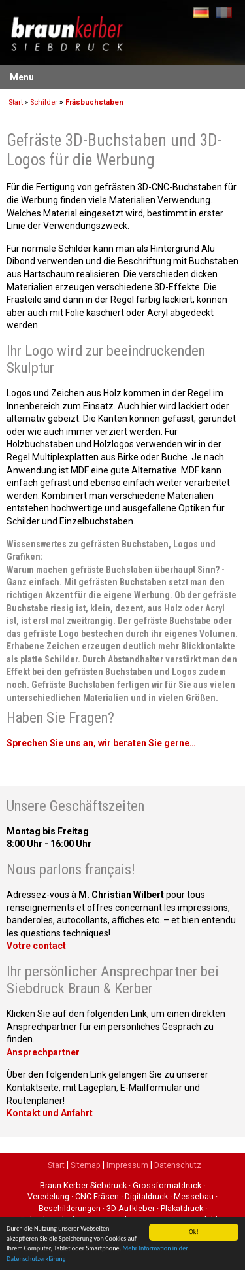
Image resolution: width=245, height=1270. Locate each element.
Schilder (43, 102)
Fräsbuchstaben (94, 102)
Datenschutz (177, 1165)
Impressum (127, 1165)
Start (15, 102)
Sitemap (86, 1165)
